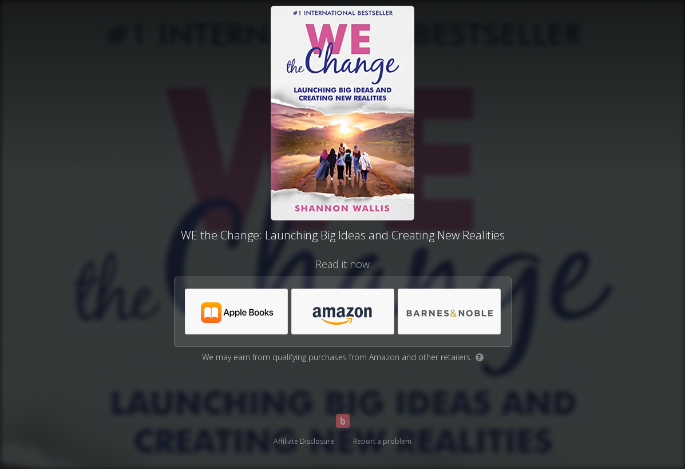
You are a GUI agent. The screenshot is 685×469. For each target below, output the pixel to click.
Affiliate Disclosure (304, 441)
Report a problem (382, 441)
